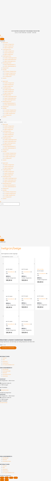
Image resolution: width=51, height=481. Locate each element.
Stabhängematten (7, 56)
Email (1, 345)
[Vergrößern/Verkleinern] (2, 478)
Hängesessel (5, 68)
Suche (1, 122)
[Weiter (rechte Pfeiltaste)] (7, 480)
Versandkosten (11, 272)
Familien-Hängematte (9, 44)
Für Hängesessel (7, 76)
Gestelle (5, 69)
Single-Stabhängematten (10, 61)
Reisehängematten (7, 63)
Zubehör (4, 78)
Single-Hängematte (8, 47)
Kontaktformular (4, 390)
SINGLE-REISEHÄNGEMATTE (10, 64)
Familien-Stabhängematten (10, 57)
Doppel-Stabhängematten (10, 59)
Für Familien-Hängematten (10, 71)
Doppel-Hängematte (9, 46)
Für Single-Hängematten (9, 74)
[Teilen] (11, 478)
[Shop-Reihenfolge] (10, 257)
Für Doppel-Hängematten (10, 73)
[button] (25, 120)
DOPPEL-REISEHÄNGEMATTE (10, 66)
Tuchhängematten (7, 49)
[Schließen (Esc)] (16, 478)
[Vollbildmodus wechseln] (7, 478)
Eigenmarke (5, 42)
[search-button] (0, 201)
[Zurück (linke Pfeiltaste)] (2, 480)
